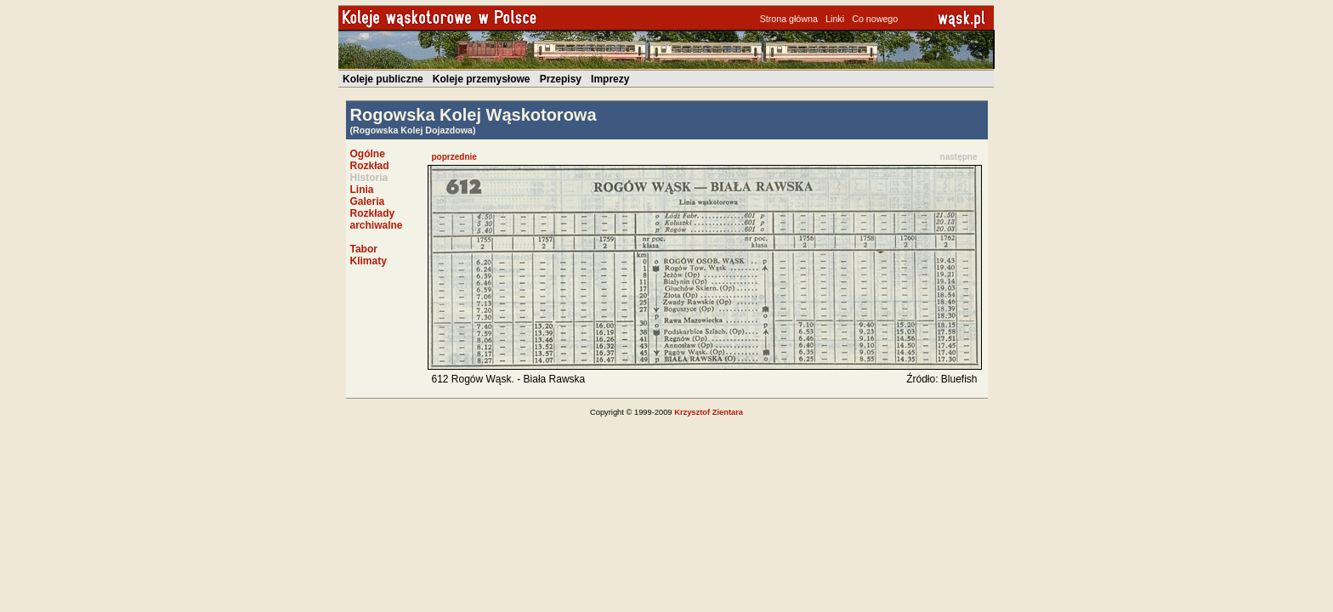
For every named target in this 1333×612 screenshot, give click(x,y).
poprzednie (454, 157)
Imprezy (610, 79)
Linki (834, 19)
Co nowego (875, 19)
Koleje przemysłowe (481, 79)
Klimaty (368, 261)
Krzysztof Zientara (708, 412)
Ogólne (367, 154)
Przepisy (560, 79)
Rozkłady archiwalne (376, 219)
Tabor (363, 249)
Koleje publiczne (383, 79)
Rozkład (369, 166)
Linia (362, 190)
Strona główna (789, 19)
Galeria (367, 201)
